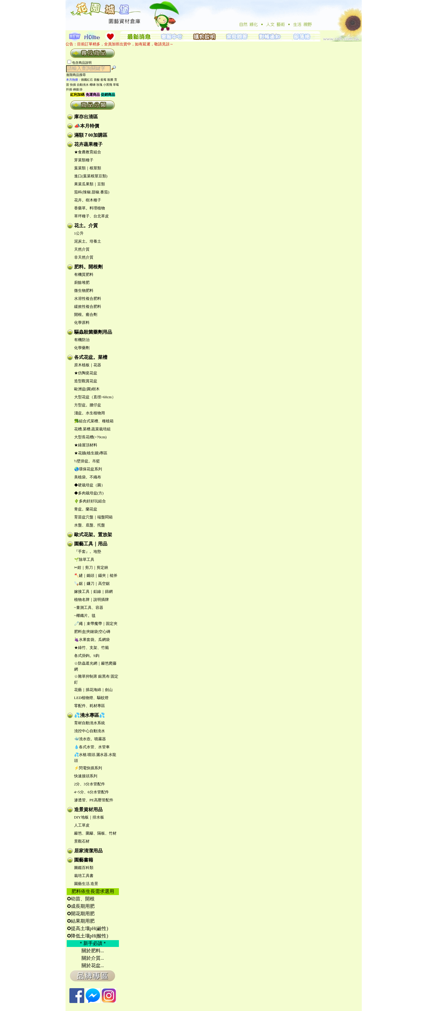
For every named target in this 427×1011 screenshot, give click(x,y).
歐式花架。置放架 (93, 534)
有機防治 (82, 339)
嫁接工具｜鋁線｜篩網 (93, 591)
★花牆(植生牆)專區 (91, 453)
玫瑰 (99, 84)
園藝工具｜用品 (90, 543)
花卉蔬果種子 (88, 144)
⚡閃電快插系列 (88, 768)
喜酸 (97, 79)
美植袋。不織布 (87, 477)
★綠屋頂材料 (85, 445)
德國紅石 (87, 79)
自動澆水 (83, 84)
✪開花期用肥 (81, 913)
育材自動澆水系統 (89, 723)
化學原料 (82, 322)
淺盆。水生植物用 (89, 413)
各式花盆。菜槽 (90, 357)
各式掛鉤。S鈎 (86, 655)
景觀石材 (82, 841)
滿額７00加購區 (90, 135)
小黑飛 (107, 84)
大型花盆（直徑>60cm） (95, 397)
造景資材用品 (88, 809)
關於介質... (93, 958)
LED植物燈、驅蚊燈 (91, 697)
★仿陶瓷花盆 (85, 373)
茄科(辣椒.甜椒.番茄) (91, 192)
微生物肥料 (83, 290)
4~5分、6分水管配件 (91, 792)
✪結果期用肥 (81, 921)
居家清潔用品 (88, 850)
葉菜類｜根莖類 (87, 168)
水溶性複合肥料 (87, 298)
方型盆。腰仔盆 (87, 405)
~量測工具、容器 (88, 607)
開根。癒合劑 (85, 314)
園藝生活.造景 (86, 883)
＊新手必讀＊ (93, 943)
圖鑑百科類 (83, 867)
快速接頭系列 (85, 776)
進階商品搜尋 (77, 75)
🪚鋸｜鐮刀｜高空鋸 (92, 583)
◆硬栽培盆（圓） (89, 485)
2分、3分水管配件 (89, 784)
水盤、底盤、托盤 (89, 525)
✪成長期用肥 (81, 906)
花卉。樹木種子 (87, 200)
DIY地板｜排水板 (89, 817)
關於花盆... (93, 965)
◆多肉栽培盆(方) (89, 493)
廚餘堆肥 (82, 282)
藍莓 (103, 79)
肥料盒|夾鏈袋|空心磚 (92, 631)
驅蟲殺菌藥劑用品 (93, 332)
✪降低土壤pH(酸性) (87, 935)
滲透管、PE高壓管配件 (93, 800)
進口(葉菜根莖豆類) (91, 176)
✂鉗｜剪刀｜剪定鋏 (91, 567)
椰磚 (92, 84)
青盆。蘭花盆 (85, 509)
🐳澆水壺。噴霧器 (90, 739)
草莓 (116, 84)
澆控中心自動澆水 (89, 731)
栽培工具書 (83, 875)
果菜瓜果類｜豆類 (89, 184)
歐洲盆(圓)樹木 (87, 389)
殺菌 (110, 79)
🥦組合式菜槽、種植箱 (94, 421)
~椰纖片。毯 (84, 615)
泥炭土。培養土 (87, 241)
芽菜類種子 (83, 160)
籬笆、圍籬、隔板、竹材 (95, 833)
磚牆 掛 (78, 89)
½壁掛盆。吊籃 (87, 461)
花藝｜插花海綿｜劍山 (93, 689)
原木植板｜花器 (87, 365)
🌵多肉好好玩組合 (90, 501)
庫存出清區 (86, 116)
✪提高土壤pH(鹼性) (87, 928)
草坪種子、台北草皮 (91, 216)
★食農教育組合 (87, 152)
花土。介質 (86, 225)
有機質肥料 (83, 274)
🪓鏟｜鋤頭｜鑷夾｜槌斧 (95, 575)
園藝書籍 (83, 859)
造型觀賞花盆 (85, 381)
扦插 (69, 89)
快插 (73, 84)
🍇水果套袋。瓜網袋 (92, 639)
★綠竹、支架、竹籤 (91, 647)
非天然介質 (83, 257)
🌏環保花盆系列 (88, 469)
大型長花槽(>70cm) (90, 437)
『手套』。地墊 (87, 551)
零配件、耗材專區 (89, 705)
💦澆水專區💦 (89, 715)
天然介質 (82, 249)
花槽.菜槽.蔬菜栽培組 (92, 429)
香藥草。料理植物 (89, 208)
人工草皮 (82, 825)
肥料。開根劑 (88, 266)
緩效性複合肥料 (87, 306)
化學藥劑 (82, 348)
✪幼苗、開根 (81, 898)
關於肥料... (93, 950)
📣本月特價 (86, 125)
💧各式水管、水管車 (92, 747)
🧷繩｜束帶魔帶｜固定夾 (95, 623)
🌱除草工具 (84, 559)
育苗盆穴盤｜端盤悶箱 (93, 517)
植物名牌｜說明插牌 (91, 599)
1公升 (79, 233)
